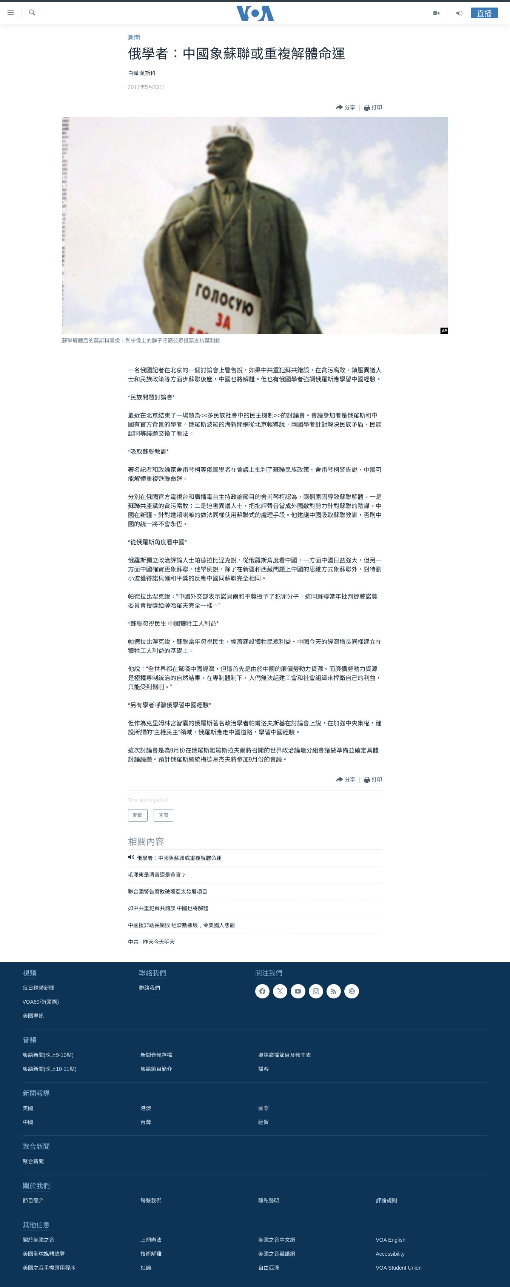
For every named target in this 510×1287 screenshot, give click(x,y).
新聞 (134, 37)
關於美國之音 (38, 1240)
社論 (145, 1268)
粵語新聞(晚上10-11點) (50, 1069)
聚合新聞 (33, 1161)
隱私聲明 (268, 1201)
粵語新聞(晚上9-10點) (48, 1055)
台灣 (145, 1122)
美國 (28, 1108)
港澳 (145, 1108)
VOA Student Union (399, 1268)
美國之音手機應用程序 (49, 1268)
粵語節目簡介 (156, 1069)
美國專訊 (33, 1016)
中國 (28, 1122)
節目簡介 (33, 1201)
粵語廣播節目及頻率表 (284, 1055)
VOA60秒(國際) (41, 1002)
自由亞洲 (268, 1268)
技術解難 (151, 1254)
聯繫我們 (151, 1201)
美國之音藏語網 (276, 1254)
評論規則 (386, 1201)
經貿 (263, 1122)
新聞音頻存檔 (156, 1055)
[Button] (345, 107)
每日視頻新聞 (38, 988)
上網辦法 (151, 1240)
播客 (263, 1069)
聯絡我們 (149, 988)
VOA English (391, 1240)
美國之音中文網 (276, 1240)
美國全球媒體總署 (44, 1254)
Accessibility (390, 1254)
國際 (263, 1108)
